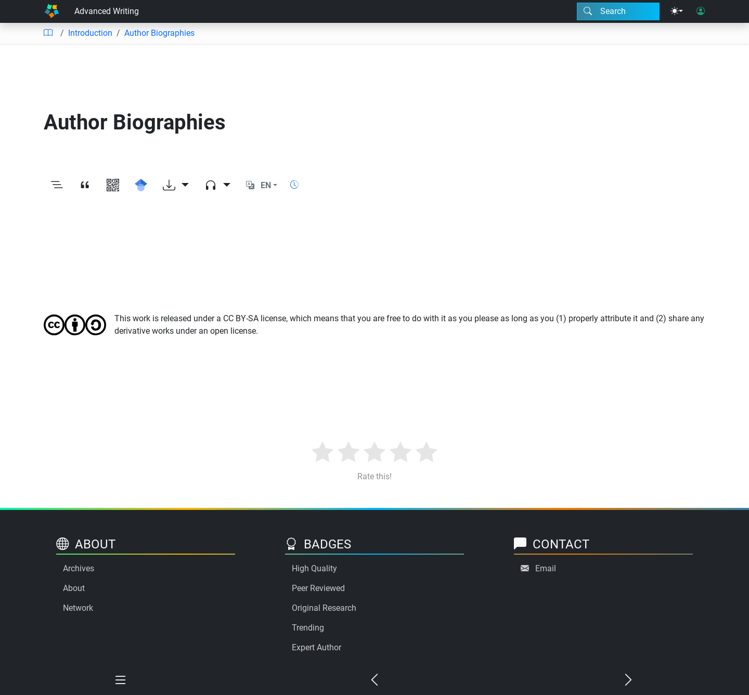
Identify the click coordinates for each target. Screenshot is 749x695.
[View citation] (85, 186)
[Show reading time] (294, 185)
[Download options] (176, 186)
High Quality (314, 568)
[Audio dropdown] (217, 186)
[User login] (701, 11)
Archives (78, 568)
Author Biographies (159, 33)
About (74, 588)
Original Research (324, 608)
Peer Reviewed (318, 588)
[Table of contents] (48, 33)
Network (78, 608)
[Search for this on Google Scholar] (141, 186)
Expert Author (316, 647)
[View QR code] (113, 186)
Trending (308, 628)
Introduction (90, 33)
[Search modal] (618, 11)
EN (266, 185)
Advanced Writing (106, 11)
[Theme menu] (677, 11)
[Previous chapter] (374, 680)
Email (545, 568)
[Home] (51, 11)
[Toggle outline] (57, 186)
